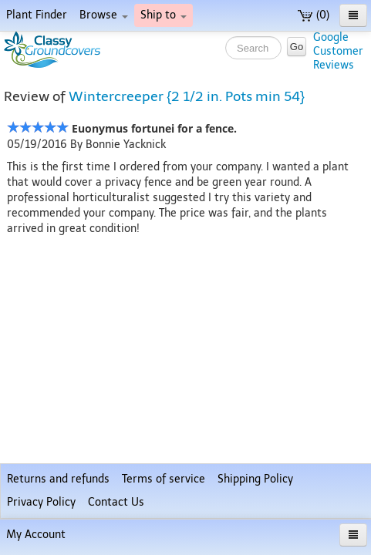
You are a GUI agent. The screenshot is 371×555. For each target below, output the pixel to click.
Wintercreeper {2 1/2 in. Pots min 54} (187, 96)
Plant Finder (36, 15)
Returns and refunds (58, 479)
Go (296, 46)
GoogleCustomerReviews (338, 51)
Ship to (163, 15)
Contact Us (116, 502)
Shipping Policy (255, 479)
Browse (103, 15)
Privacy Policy (41, 502)
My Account (36, 534)
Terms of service (163, 479)
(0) (313, 15)
